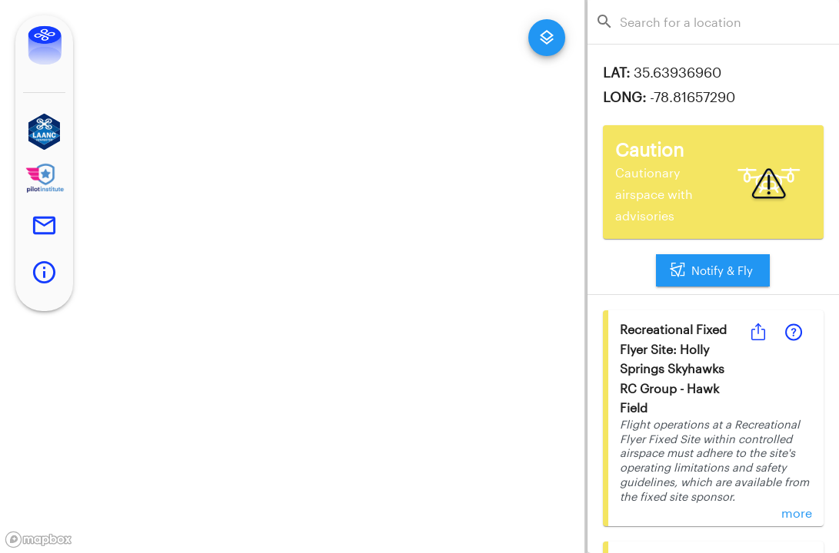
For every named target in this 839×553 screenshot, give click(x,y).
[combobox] (718, 22)
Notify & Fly (713, 270)
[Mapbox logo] (38, 539)
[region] (292, 276)
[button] (44, 131)
